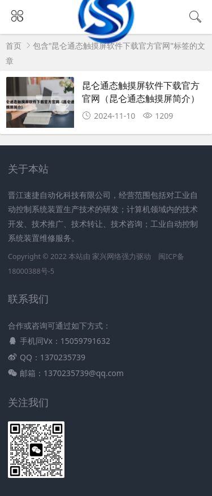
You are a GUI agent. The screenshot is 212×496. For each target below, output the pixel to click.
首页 (13, 45)
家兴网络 (107, 256)
